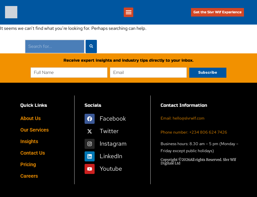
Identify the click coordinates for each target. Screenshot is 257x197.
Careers (29, 176)
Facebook (113, 118)
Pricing (28, 164)
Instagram (113, 143)
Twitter (109, 131)
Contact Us (32, 153)
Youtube (111, 168)
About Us (30, 118)
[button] (128, 12)
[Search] (55, 46)
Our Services (34, 130)
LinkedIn (111, 156)
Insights (29, 141)
